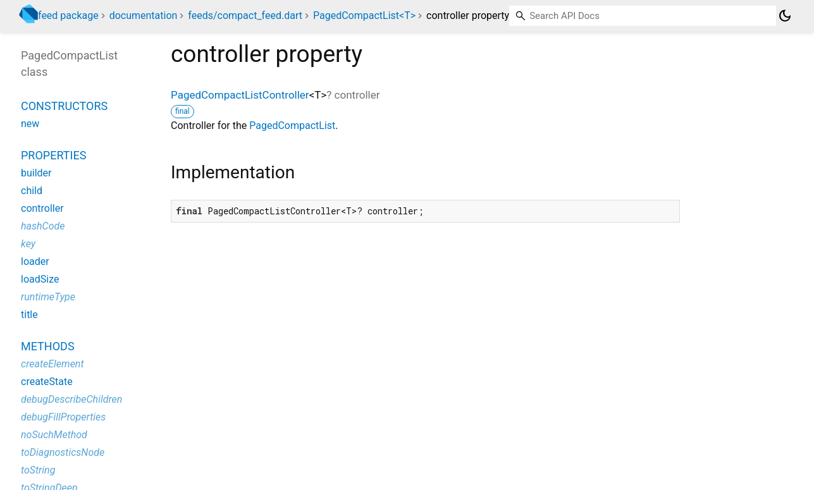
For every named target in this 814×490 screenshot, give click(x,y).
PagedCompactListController (240, 95)
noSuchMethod (54, 435)
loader (35, 261)
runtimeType (48, 297)
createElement (52, 364)
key (28, 244)
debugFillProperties (63, 417)
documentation (143, 15)
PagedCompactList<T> (364, 15)
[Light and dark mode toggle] (785, 16)
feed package (68, 15)
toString (38, 470)
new (30, 124)
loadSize (40, 279)
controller (42, 208)
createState (47, 382)
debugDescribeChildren (71, 399)
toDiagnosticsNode (62, 452)
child (31, 191)
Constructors (64, 106)
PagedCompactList (292, 125)
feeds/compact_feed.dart (245, 15)
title (29, 315)
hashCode (43, 226)
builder (36, 173)
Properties (53, 155)
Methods (48, 346)
